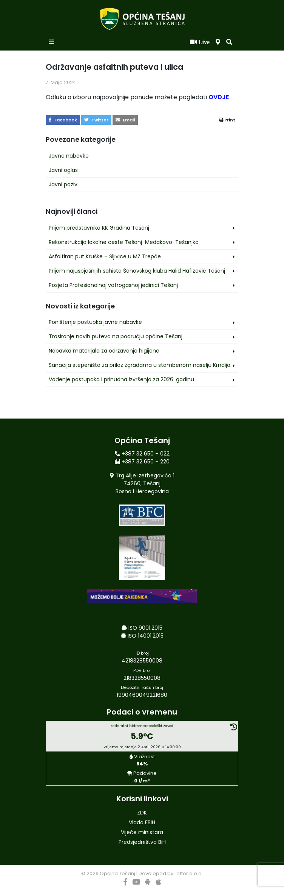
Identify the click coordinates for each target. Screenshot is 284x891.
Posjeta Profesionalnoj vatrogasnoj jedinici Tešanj (113, 285)
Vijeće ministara (142, 832)
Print (227, 120)
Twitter (96, 120)
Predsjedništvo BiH (142, 842)
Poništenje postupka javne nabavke (95, 322)
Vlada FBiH (142, 822)
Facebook (63, 120)
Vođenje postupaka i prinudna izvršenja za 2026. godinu (121, 379)
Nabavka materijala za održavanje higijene (104, 350)
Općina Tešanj (117, 873)
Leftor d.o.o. (188, 873)
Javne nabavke (69, 155)
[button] (229, 42)
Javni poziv (63, 184)
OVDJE (218, 97)
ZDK (142, 812)
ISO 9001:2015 (145, 628)
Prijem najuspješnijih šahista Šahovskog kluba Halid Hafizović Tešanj (137, 271)
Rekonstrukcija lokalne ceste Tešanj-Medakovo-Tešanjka (124, 242)
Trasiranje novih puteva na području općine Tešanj (115, 336)
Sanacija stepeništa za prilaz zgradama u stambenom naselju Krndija (139, 365)
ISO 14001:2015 (146, 635)
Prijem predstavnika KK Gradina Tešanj (99, 228)
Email (125, 120)
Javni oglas (63, 170)
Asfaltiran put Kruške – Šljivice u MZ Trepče (105, 256)
